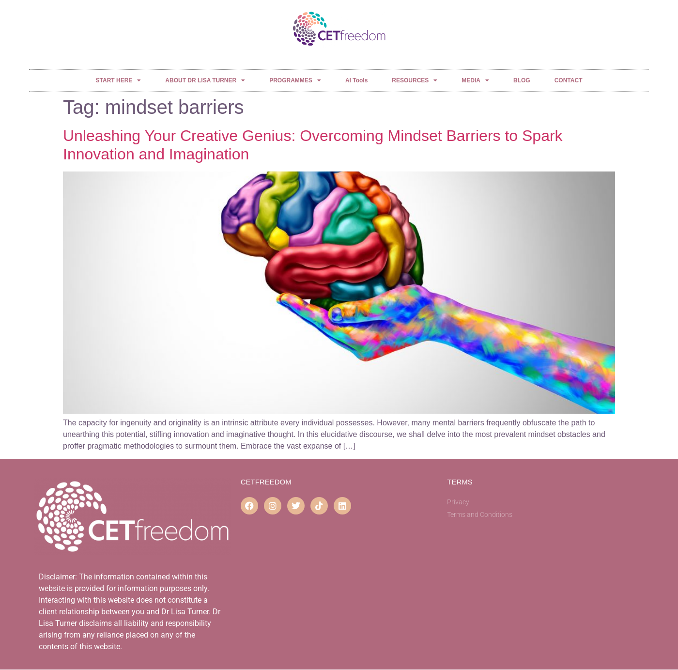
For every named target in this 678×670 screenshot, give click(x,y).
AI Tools (356, 80)
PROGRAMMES (295, 80)
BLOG (521, 80)
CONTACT (569, 80)
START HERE (118, 80)
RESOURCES (414, 80)
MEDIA (475, 80)
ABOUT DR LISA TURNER (205, 80)
